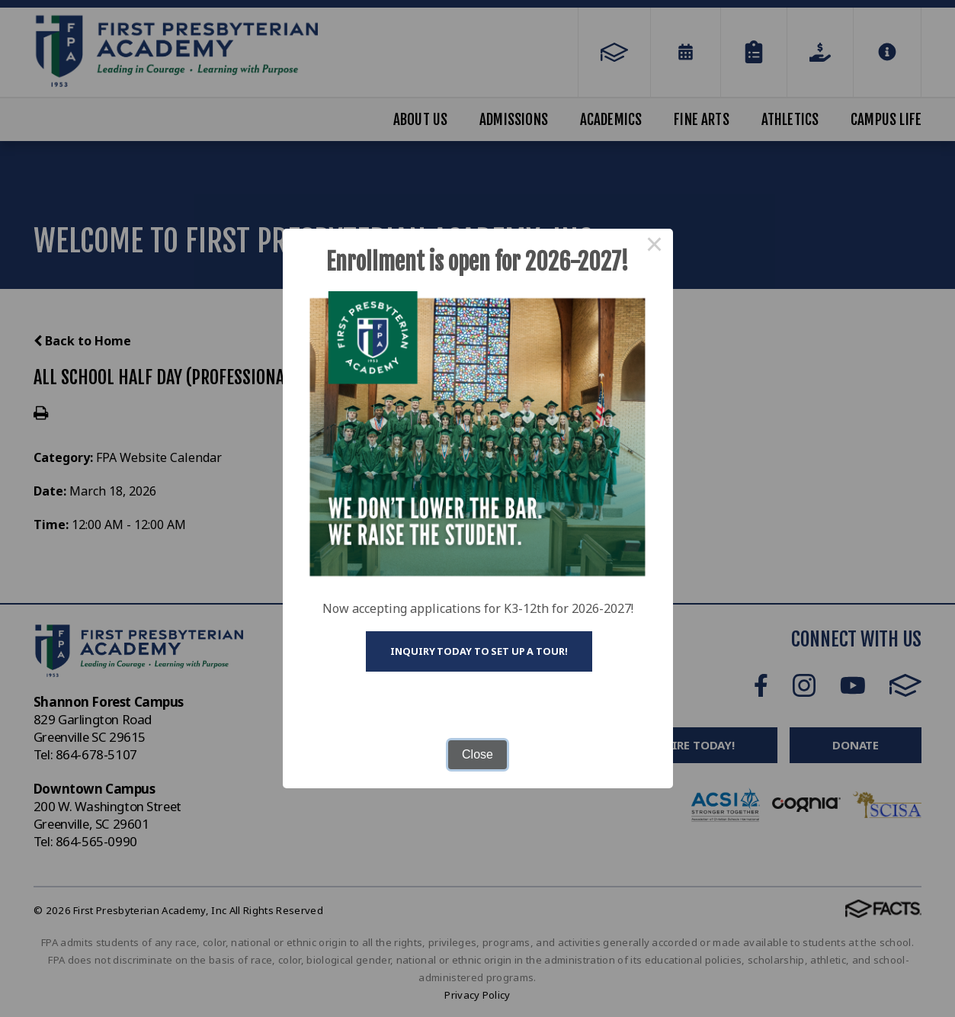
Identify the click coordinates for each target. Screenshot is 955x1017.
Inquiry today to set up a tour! (478, 651)
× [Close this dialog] (655, 247)
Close (477, 754)
